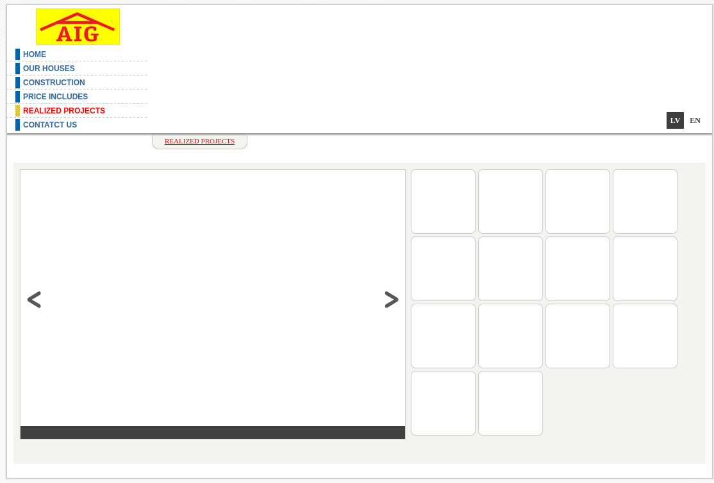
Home (34, 54)
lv (675, 120)
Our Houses (49, 68)
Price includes (55, 96)
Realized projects (64, 110)
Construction (54, 82)
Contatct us (50, 124)
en (695, 120)
